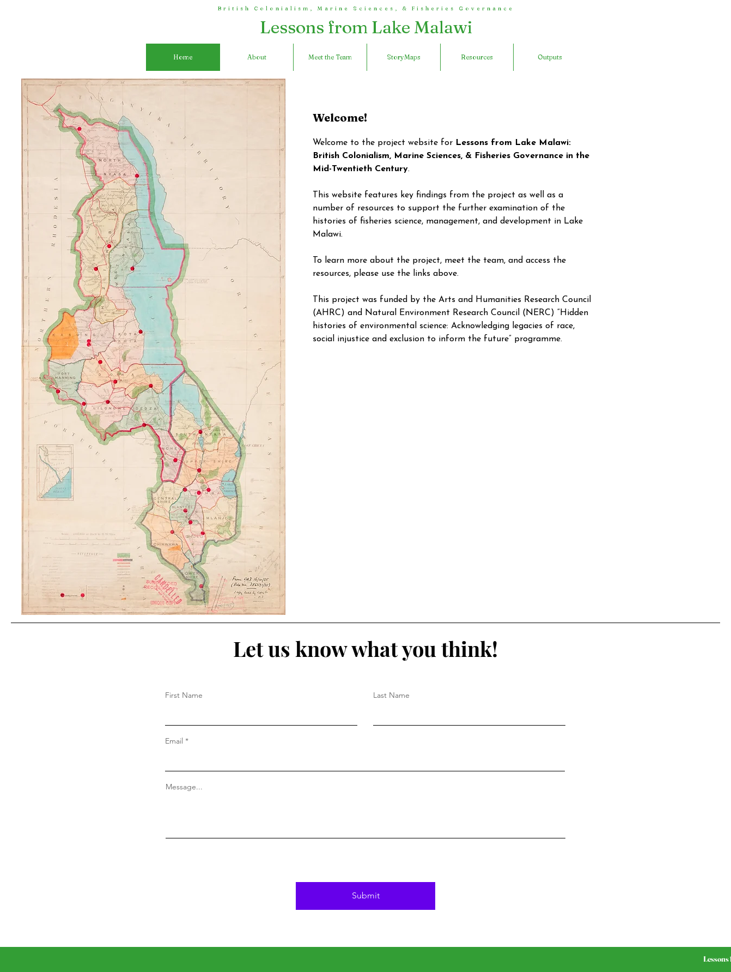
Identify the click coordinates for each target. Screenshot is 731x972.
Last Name (391, 695)
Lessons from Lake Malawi (366, 27)
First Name (184, 695)
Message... (184, 786)
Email (174, 741)
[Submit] (365, 896)
